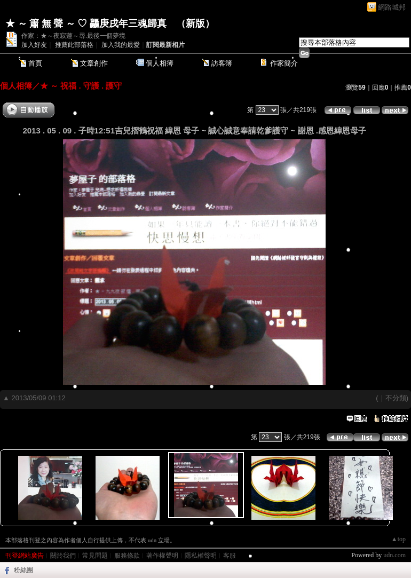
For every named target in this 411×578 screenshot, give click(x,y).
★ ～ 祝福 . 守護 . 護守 (81, 85)
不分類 (395, 398)
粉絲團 (23, 570)
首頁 (35, 63)
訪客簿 (221, 63)
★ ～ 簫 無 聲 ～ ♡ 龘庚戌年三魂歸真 (86, 23)
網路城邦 (392, 7)
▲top (398, 539)
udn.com (394, 555)
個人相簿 (159, 63)
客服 (229, 555)
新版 (195, 23)
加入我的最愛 (120, 45)
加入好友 (34, 45)
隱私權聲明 (201, 555)
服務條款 (127, 555)
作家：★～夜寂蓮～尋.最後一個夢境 (73, 35)
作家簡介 (284, 63)
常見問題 (95, 555)
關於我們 (63, 555)
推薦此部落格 (74, 45)
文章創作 (94, 63)
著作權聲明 (162, 555)
